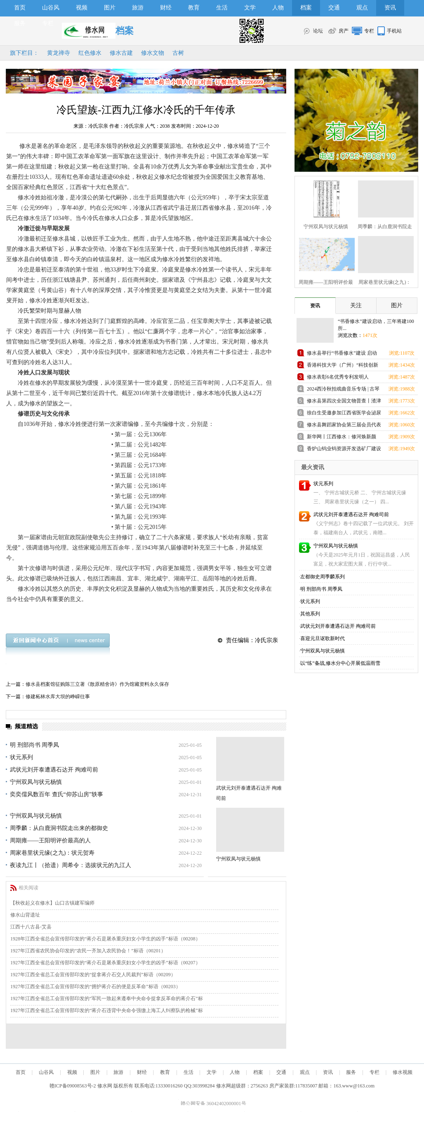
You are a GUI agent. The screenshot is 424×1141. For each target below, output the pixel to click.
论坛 (318, 31)
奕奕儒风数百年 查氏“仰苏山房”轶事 (56, 794)
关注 (356, 305)
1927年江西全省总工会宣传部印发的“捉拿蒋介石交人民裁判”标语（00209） (93, 974)
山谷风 (50, 8)
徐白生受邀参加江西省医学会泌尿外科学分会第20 (344, 414)
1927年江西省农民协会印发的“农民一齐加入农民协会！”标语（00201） (88, 951)
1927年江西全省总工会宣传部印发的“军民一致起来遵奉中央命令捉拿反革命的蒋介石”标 (106, 998)
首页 (20, 8)
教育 (194, 8)
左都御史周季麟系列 (322, 577)
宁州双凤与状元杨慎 (36, 782)
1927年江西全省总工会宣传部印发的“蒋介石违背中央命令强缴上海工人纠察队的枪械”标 (106, 1010)
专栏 (48, 23)
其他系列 (310, 614)
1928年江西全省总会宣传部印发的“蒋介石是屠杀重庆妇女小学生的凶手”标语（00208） (105, 939)
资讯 (390, 8)
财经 (166, 8)
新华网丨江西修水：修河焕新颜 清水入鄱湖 (341, 438)
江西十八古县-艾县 (31, 927)
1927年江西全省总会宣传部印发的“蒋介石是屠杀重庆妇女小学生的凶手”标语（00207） (105, 963)
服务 (20, 23)
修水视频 (402, 1072)
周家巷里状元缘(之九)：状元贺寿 (52, 853)
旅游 (138, 8)
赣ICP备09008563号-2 (72, 1086)
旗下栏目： (24, 53)
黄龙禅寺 (58, 53)
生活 (222, 8)
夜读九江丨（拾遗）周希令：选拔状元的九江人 (70, 865)
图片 (109, 8)
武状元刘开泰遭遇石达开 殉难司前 (54, 770)
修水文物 (152, 53)
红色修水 (89, 53)
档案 (306, 8)
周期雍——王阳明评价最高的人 (50, 840)
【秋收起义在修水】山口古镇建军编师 (52, 903)
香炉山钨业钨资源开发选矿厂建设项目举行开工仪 (344, 450)
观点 (362, 8)
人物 (278, 8)
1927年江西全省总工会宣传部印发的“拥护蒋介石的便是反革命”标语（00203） (95, 986)
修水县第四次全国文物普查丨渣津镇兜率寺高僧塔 (344, 402)
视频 (81, 8)
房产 (344, 31)
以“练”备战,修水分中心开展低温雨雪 (340, 663)
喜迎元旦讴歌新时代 (322, 638)
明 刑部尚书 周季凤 (34, 745)
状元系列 (21, 757)
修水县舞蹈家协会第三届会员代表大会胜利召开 (344, 426)
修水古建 (121, 53)
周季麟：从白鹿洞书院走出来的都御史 (59, 828)
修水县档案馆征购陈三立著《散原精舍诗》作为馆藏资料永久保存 (97, 684)
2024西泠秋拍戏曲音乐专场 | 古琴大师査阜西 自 (343, 390)
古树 (178, 53)
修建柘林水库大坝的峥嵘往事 (58, 696)
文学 (250, 8)
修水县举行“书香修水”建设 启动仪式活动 (342, 354)
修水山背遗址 (25, 915)
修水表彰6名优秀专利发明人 (338, 377)
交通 (334, 8)
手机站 (394, 31)
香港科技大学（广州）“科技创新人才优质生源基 (342, 366)
